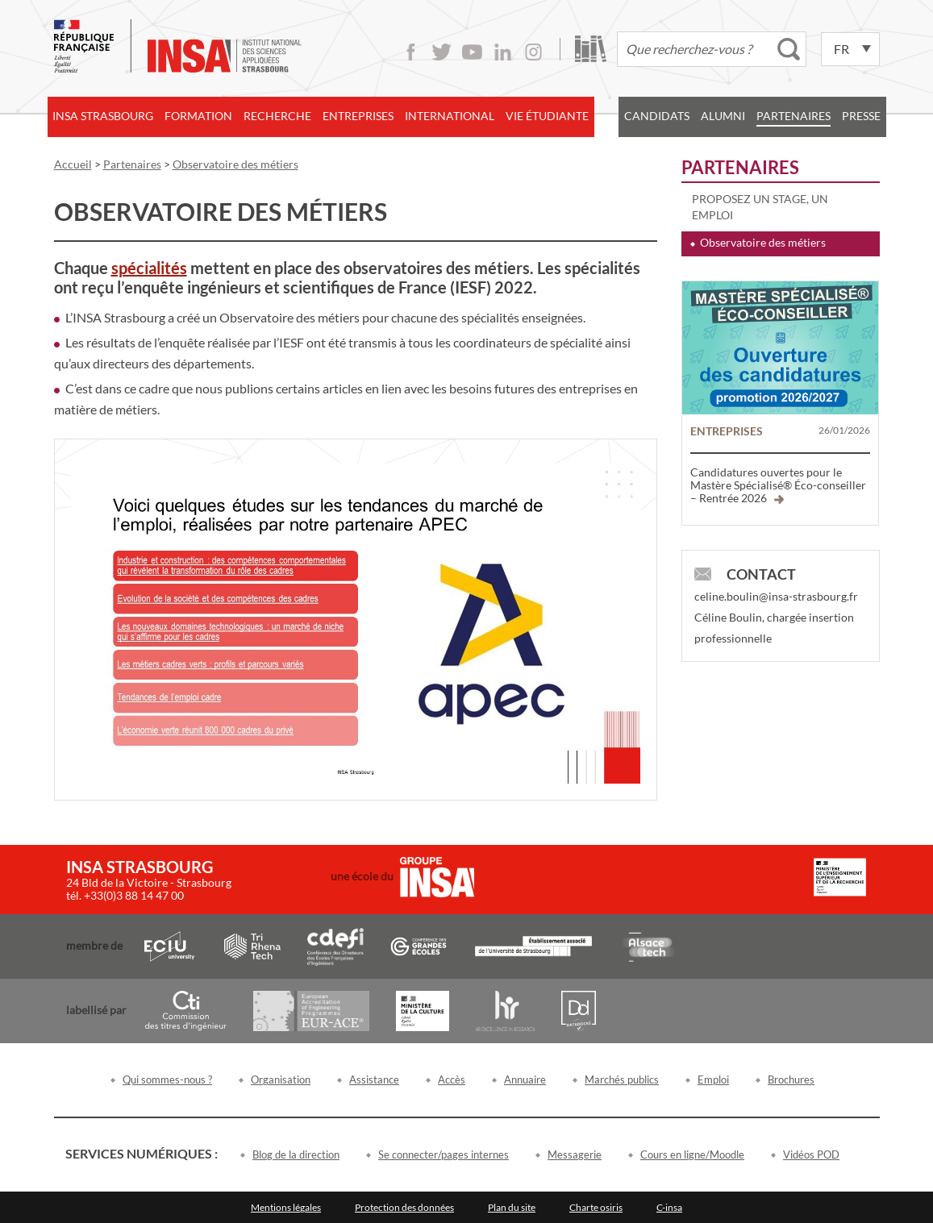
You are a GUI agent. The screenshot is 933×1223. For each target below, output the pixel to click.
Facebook (411, 52)
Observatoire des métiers (763, 242)
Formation (198, 116)
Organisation (280, 1079)
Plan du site (511, 1207)
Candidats (656, 116)
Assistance (374, 1079)
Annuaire (525, 1079)
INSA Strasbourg (102, 116)
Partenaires (793, 116)
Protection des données (404, 1207)
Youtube (472, 52)
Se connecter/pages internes (443, 1154)
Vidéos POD (811, 1154)
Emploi (713, 1079)
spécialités (149, 267)
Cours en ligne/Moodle (692, 1154)
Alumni (723, 116)
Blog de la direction (295, 1154)
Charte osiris (596, 1207)
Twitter (441, 52)
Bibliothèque (590, 48)
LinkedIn (503, 52)
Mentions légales (286, 1207)
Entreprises (358, 116)
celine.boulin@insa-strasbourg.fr (776, 596)
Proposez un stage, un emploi (760, 207)
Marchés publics (622, 1079)
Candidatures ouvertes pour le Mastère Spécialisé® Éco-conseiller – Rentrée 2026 (778, 485)
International (449, 116)
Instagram (533, 52)
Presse (861, 116)
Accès (451, 1079)
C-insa (669, 1207)
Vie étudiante (547, 116)
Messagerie (575, 1154)
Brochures (791, 1079)
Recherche (277, 116)
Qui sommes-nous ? (167, 1079)
